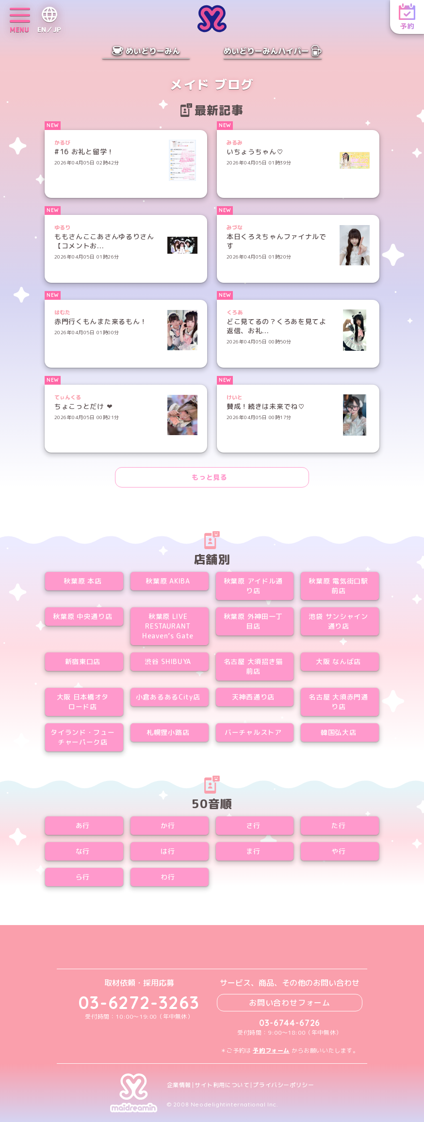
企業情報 (179, 1085)
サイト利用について (222, 1085)
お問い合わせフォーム (289, 1002)
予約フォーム (271, 1050)
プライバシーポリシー (283, 1085)
